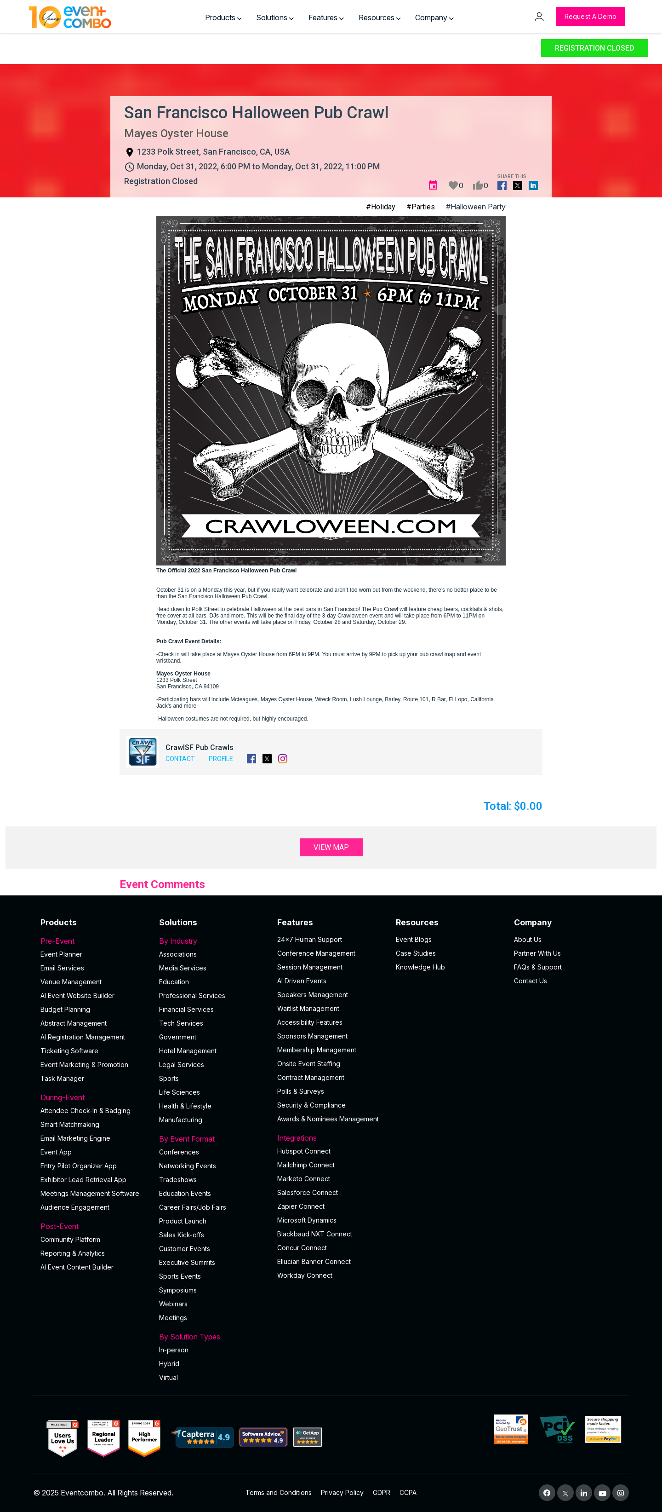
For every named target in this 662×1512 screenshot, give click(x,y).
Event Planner (61, 954)
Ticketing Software (69, 1051)
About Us (528, 939)
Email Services (62, 968)
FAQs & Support (538, 967)
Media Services (182, 968)
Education (174, 982)
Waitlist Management (308, 1008)
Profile (221, 758)
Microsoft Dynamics (307, 1220)
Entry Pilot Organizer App (78, 1166)
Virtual (168, 1377)
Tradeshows (178, 1179)
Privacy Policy (342, 1492)
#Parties (420, 206)
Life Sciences (179, 1092)
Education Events (185, 1193)
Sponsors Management (312, 1036)
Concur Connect (302, 1248)
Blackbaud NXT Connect (314, 1234)
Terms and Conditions (278, 1492)
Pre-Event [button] (94, 941)
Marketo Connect (303, 1179)
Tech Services (181, 1023)
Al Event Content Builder (77, 1267)
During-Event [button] (94, 1097)
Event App (56, 1152)
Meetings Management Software (89, 1193)
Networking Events (187, 1166)
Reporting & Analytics (72, 1253)
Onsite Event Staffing (308, 1064)
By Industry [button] (213, 941)
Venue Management (71, 982)
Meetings (173, 1318)
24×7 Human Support (309, 939)
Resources (380, 17)
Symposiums (178, 1290)
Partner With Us (537, 953)
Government (177, 1037)
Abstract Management (73, 1023)
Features (326, 17)
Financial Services (186, 1009)
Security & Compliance (311, 1105)
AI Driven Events (301, 981)
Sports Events (180, 1276)
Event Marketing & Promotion (84, 1064)
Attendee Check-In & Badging (85, 1110)
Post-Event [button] (94, 1226)
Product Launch (182, 1221)
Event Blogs (414, 939)
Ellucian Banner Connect (314, 1261)
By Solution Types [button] (213, 1336)
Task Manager (62, 1078)
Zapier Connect (301, 1206)
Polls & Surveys (300, 1091)
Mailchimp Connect (306, 1165)
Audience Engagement (74, 1207)
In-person (173, 1350)
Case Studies (416, 953)
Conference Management (316, 953)
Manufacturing (180, 1120)
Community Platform (70, 1239)
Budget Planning (65, 1009)
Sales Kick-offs (181, 1235)
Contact (180, 758)
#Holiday (380, 206)
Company (434, 17)
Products (223, 17)
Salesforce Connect (307, 1192)
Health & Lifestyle (185, 1106)
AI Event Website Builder (77, 995)
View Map (331, 847)
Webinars (173, 1304)
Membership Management (316, 1050)
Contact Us (530, 981)
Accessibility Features (309, 1022)
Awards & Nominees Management (328, 1119)
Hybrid (169, 1364)
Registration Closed (594, 48)
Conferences (179, 1152)
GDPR (381, 1492)
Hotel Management (188, 1051)
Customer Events (184, 1248)
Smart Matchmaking (69, 1124)
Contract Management (310, 1077)
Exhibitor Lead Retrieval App (83, 1179)
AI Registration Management (82, 1037)
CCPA (408, 1492)
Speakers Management (312, 994)
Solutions (275, 17)
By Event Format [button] (213, 1138)
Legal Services (181, 1064)
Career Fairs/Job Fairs (192, 1207)
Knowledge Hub (420, 967)
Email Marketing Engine (75, 1138)
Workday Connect (304, 1275)
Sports (169, 1078)
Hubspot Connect (304, 1151)
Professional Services (192, 995)
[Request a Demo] (590, 16)
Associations (178, 954)
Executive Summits (187, 1262)
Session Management (309, 967)
